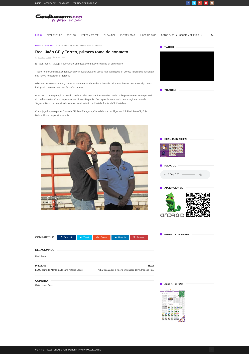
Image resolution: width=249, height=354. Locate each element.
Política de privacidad (84, 3)
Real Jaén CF (54, 35)
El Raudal (109, 35)
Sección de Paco (189, 35)
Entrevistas (127, 35)
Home (38, 45)
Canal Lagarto (93, 350)
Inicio (38, 3)
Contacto (64, 3)
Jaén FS (71, 35)
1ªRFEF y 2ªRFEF (90, 35)
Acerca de (50, 3)
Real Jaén (49, 45)
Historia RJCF (148, 35)
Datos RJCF (167, 35)
